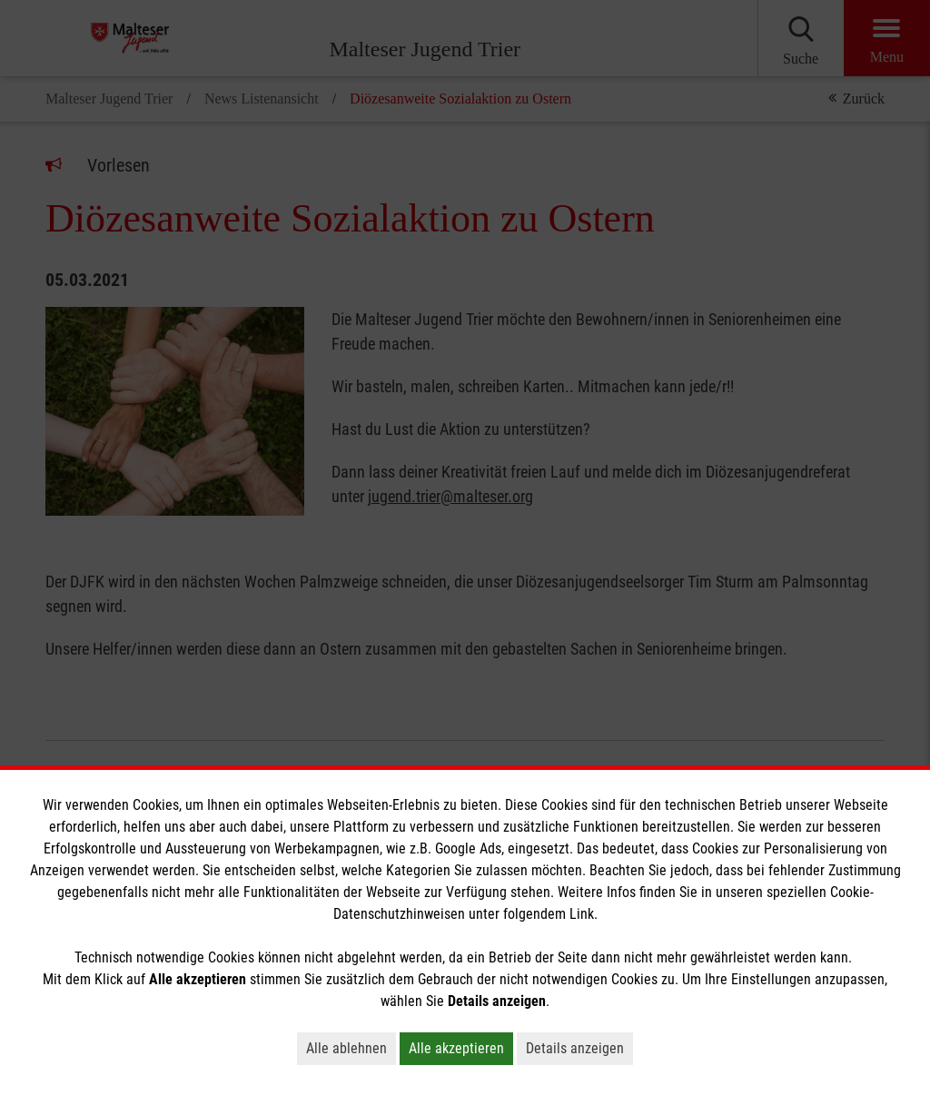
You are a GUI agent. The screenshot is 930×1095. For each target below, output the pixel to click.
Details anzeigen (575, 1048)
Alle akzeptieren (456, 1048)
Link (581, 913)
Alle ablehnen (346, 1048)
